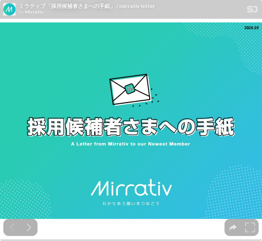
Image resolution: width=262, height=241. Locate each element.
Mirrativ (34, 12)
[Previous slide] (11, 227)
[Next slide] (29, 227)
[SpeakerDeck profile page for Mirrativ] (9, 9)
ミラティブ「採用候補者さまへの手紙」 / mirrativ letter (87, 6)
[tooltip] (233, 227)
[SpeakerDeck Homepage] (252, 10)
